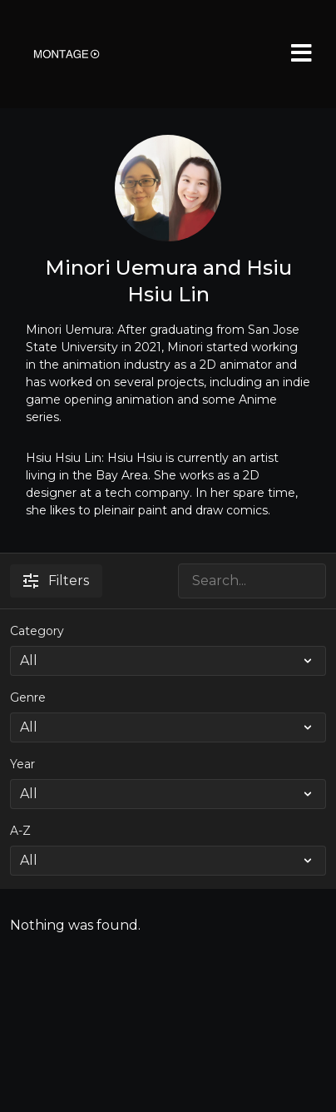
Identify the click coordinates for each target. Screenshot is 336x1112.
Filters (56, 580)
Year (22, 764)
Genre (28, 697)
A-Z (20, 830)
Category (37, 630)
